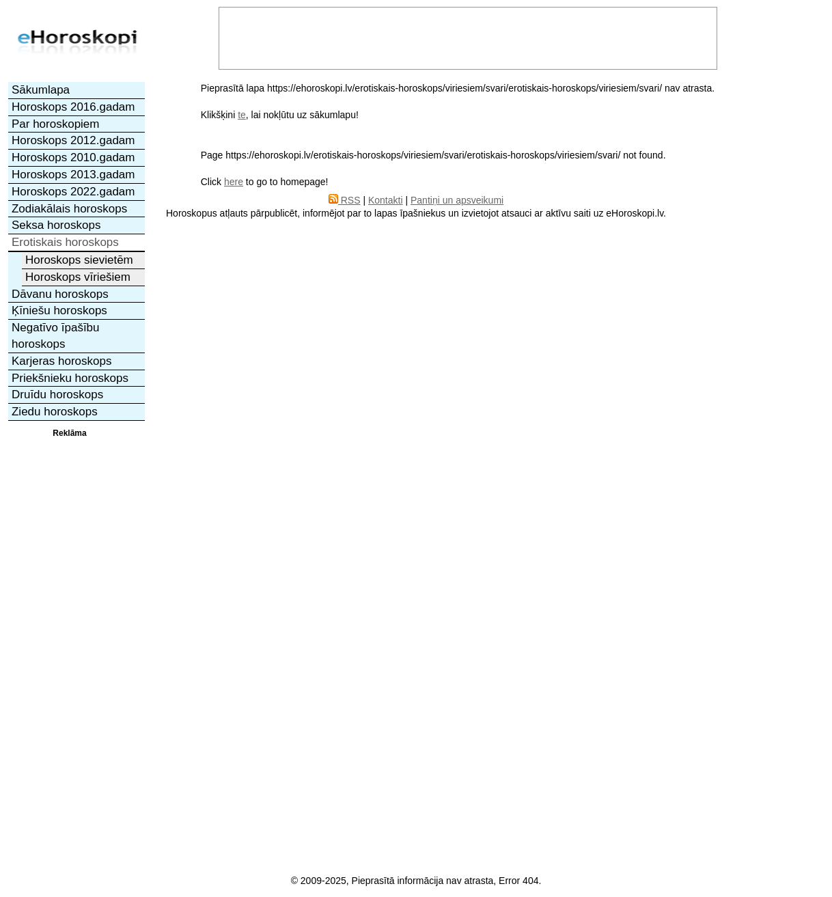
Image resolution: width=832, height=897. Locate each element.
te (242, 114)
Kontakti (385, 200)
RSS (345, 200)
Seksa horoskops (56, 225)
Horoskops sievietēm (79, 259)
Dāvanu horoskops (60, 294)
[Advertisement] (69, 644)
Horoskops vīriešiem (77, 277)
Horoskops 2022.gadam (73, 191)
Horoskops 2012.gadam (73, 140)
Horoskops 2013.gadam (73, 174)
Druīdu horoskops (57, 394)
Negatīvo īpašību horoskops (56, 335)
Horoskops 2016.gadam (73, 106)
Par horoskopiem (56, 124)
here (233, 181)
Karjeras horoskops (61, 361)
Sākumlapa (41, 89)
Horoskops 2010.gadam (73, 157)
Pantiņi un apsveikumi (457, 200)
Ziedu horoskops (55, 411)
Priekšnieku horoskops (70, 378)
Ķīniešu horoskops (59, 310)
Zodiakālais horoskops (69, 208)
